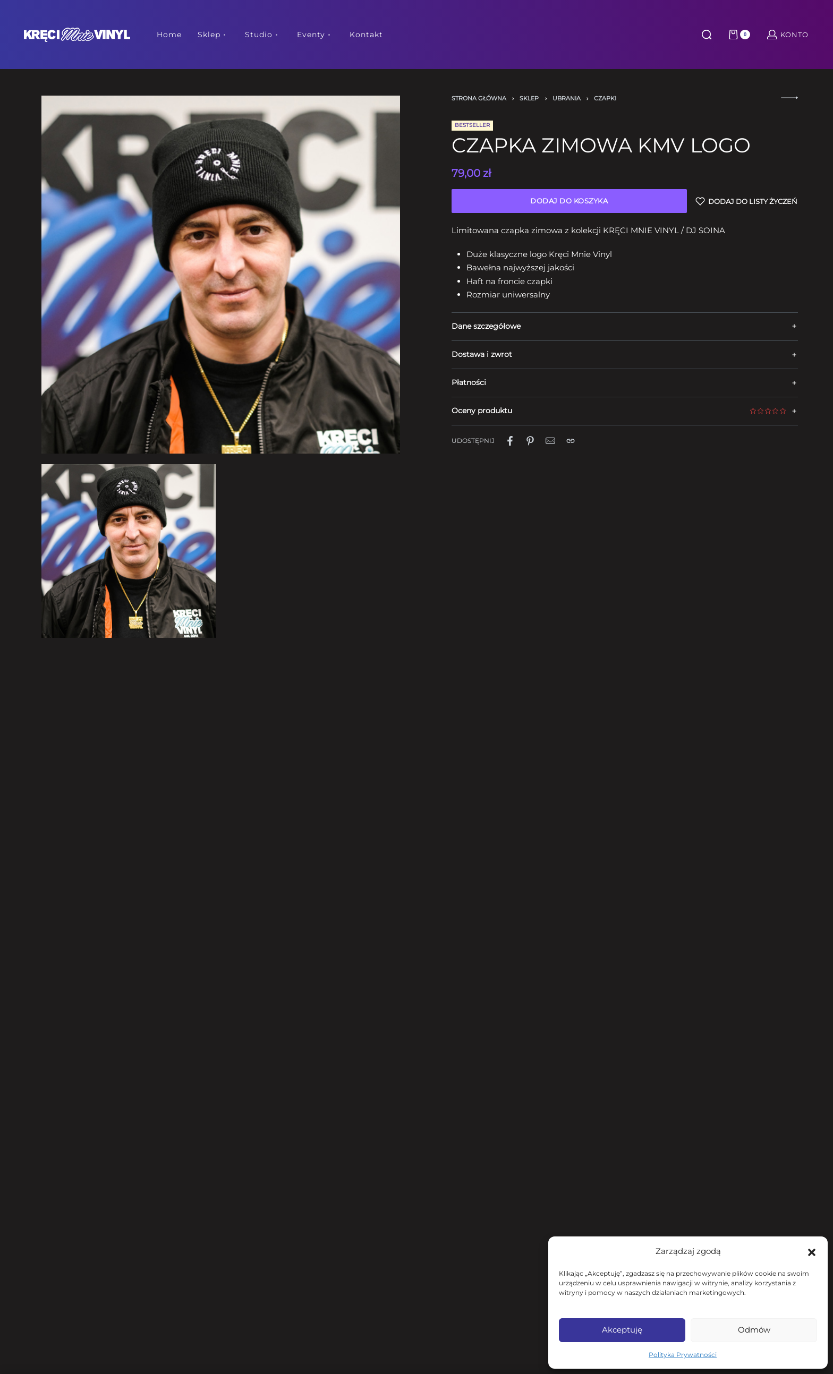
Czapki (605, 98)
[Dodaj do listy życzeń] (746, 201)
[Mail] (550, 441)
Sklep (529, 98)
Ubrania (566, 98)
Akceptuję (622, 1330)
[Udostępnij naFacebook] (510, 441)
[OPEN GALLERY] (220, 275)
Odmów (754, 1330)
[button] (811, 1251)
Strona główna (479, 98)
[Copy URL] (570, 441)
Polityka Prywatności (683, 1355)
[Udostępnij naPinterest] (530, 441)
